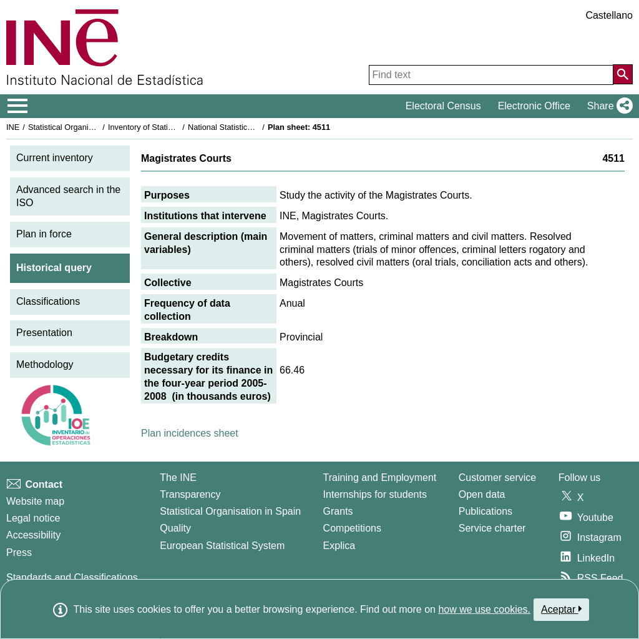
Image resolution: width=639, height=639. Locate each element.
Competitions (352, 528)
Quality (175, 528)
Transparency (190, 494)
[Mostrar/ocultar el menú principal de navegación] (17, 106)
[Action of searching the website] (623, 74)
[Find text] (491, 75)
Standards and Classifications (72, 577)
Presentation (44, 332)
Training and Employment (380, 477)
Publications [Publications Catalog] (485, 511)
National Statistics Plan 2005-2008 (249, 127)
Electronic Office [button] (534, 106)
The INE (178, 477)
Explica (339, 545)
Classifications (48, 301)
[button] (607, 106)
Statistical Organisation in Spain (84, 127)
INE (12, 127)
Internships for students (375, 494)
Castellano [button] (609, 15)
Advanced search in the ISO (68, 196)
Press (19, 552)
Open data (482, 494)
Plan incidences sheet (189, 433)
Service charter (492, 528)
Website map (35, 501)
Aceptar (561, 609)
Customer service (497, 477)
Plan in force (44, 234)
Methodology (45, 364)
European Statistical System (222, 545)
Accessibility (33, 535)
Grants (338, 511)
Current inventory (54, 157)
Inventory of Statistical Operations (167, 127)
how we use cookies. (484, 609)
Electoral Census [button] (443, 106)
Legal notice (33, 518)
